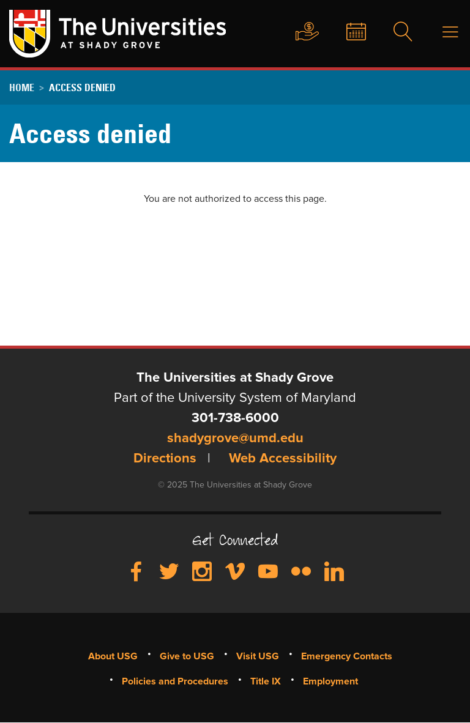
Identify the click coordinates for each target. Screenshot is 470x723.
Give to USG (295, 32)
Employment (330, 681)
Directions (164, 458)
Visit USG (257, 656)
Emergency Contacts (346, 656)
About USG (113, 656)
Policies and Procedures (175, 681)
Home (21, 87)
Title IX (265, 681)
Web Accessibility (283, 458)
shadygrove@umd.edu (235, 438)
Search (395, 32)
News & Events (346, 32)
